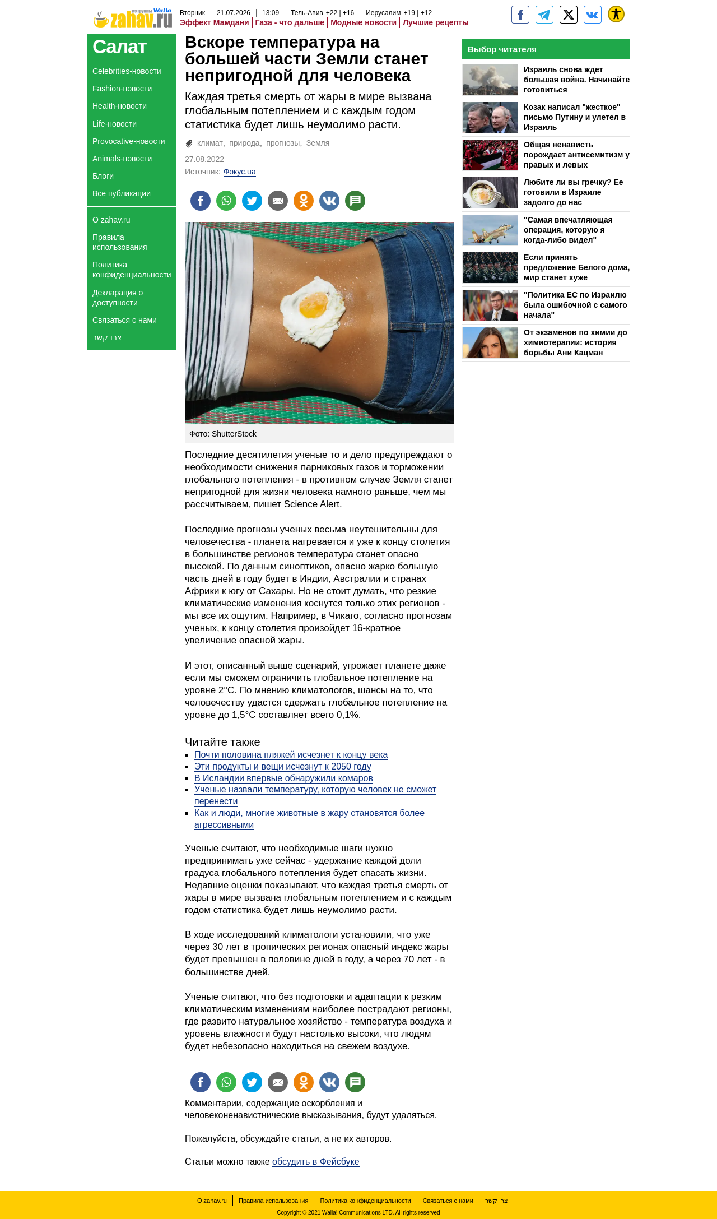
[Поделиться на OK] (304, 201)
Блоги (103, 176)
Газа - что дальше (290, 22)
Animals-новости (122, 158)
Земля (318, 142)
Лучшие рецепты (436, 22)
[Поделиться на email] (278, 201)
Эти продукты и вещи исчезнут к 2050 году (282, 766)
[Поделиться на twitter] (252, 201)
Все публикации (121, 193)
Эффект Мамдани (214, 22)
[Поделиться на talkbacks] (355, 201)
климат (210, 142)
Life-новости (114, 123)
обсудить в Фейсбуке (316, 1161)
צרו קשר (107, 337)
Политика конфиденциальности (131, 269)
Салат (119, 46)
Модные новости (363, 22)
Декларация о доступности (117, 297)
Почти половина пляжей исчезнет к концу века (291, 754)
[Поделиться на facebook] (200, 201)
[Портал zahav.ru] (593, 15)
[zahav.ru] (520, 15)
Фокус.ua (240, 171)
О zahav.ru (111, 219)
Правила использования (119, 242)
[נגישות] (616, 14)
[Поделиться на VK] (329, 201)
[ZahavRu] (569, 15)
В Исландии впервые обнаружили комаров (283, 778)
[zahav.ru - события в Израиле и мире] (544, 15)
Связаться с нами (124, 320)
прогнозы (283, 142)
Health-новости (119, 105)
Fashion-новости (122, 88)
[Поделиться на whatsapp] (226, 201)
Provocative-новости (128, 141)
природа (244, 142)
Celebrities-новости (126, 71)
